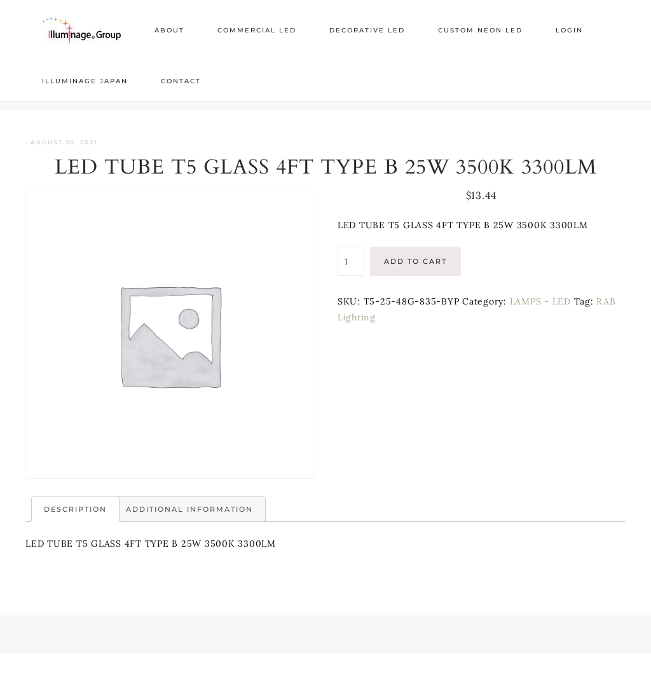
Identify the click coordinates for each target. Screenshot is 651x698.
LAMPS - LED (540, 301)
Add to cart (415, 261)
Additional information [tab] (189, 509)
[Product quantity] (351, 261)
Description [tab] (75, 509)
